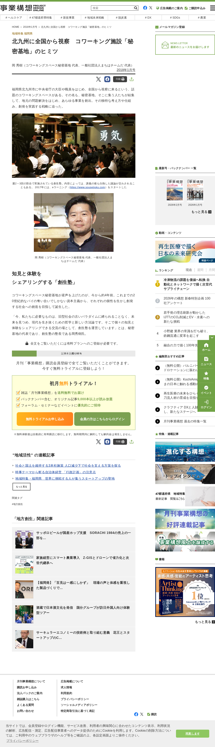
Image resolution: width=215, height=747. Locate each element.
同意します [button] (193, 733)
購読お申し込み (27, 687)
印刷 (120, 79)
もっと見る (21, 486)
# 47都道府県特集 (40, 17)
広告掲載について (72, 681)
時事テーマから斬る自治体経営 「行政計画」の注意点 (55, 472)
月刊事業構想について (31, 681)
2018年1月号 (126, 70)
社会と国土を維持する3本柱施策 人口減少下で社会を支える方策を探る (68, 465)
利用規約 (66, 693)
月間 (212, 270)
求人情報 (66, 687)
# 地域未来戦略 (94, 17)
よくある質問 (25, 705)
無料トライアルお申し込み (45, 419)
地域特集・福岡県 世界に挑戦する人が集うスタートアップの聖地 (65, 478)
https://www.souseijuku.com (87, 187)
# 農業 (202, 17)
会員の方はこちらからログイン (102, 419)
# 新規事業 (67, 17)
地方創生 (18, 504)
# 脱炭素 (121, 17)
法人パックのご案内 (29, 693)
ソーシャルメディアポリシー (79, 705)
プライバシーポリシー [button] (22, 740)
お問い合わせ (25, 710)
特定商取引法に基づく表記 (78, 710)
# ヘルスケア (14, 17)
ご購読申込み (195, 8)
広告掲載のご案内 (169, 8)
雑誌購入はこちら (28, 699)
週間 (200, 270)
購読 (152, 714)
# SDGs (175, 17)
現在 (189, 270)
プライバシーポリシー (75, 699)
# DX (148, 17)
